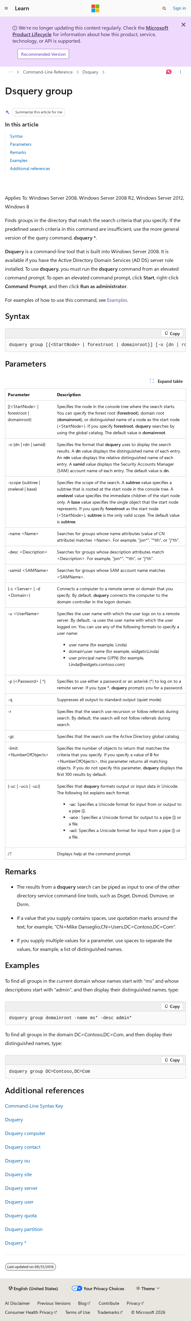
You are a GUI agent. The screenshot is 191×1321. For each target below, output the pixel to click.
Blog (82, 1303)
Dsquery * (15, 1242)
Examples (18, 160)
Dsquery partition (24, 1229)
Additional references (30, 168)
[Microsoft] (95, 8)
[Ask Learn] (169, 72)
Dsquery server (21, 1188)
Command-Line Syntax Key (34, 1105)
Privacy (133, 1303)
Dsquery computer (25, 1133)
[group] (95, 345)
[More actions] (180, 72)
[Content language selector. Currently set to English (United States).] (33, 1289)
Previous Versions (54, 1303)
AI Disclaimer (17, 1303)
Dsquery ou (17, 1160)
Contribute (109, 1303)
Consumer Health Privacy (29, 1312)
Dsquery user (19, 1201)
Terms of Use (77, 1312)
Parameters (20, 144)
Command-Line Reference (47, 72)
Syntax (16, 136)
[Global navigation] (6, 8)
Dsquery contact (22, 1146)
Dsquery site (18, 1174)
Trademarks (108, 1312)
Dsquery (90, 72)
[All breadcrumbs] (10, 72)
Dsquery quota (21, 1215)
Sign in (179, 8)
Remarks (18, 152)
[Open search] (164, 8)
